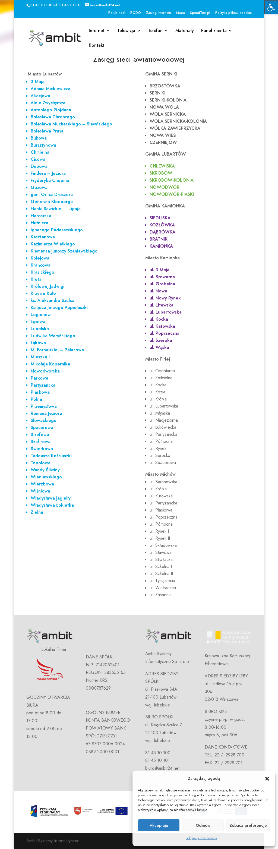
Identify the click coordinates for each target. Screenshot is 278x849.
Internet (97, 31)
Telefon (155, 31)
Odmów (203, 825)
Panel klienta (214, 31)
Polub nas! (116, 12)
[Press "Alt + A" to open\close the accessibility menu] (271, 7)
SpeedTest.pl (200, 12)
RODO (135, 12)
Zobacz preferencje (248, 825)
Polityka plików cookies (201, 838)
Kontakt (97, 45)
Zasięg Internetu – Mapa (165, 12)
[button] (267, 778)
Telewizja (126, 31)
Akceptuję (159, 825)
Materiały (184, 31)
